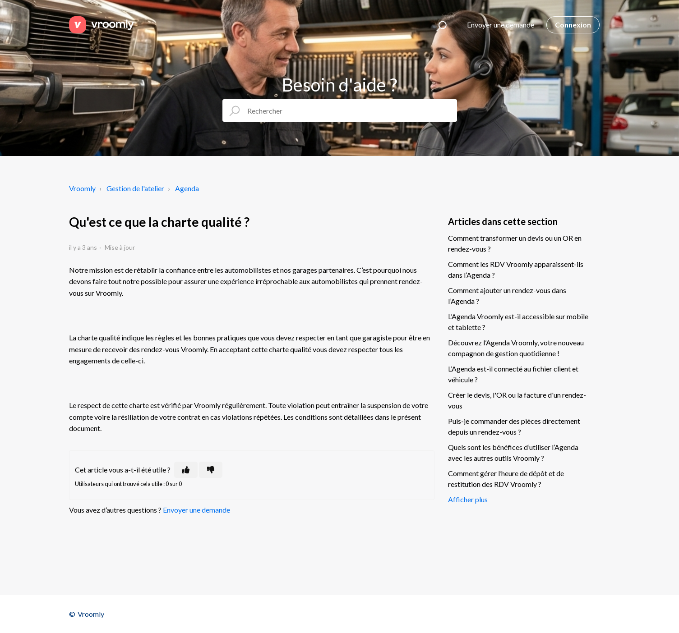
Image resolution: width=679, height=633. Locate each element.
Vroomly (82, 188)
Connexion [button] (573, 24)
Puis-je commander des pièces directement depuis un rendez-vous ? (514, 426)
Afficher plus (468, 499)
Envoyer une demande (500, 24)
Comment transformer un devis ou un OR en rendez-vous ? (515, 243)
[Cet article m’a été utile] (186, 470)
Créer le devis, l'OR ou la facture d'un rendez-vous (517, 400)
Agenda (187, 188)
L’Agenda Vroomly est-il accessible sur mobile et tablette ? (518, 321)
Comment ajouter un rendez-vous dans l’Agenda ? (507, 295)
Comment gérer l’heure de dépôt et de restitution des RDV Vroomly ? (506, 478)
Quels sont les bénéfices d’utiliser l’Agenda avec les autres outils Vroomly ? (513, 452)
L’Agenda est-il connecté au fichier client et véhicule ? (513, 374)
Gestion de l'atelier (135, 188)
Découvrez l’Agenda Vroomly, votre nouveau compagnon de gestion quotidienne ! (516, 348)
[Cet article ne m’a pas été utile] (210, 470)
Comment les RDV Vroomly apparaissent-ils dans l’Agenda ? (515, 269)
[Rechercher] (339, 110)
